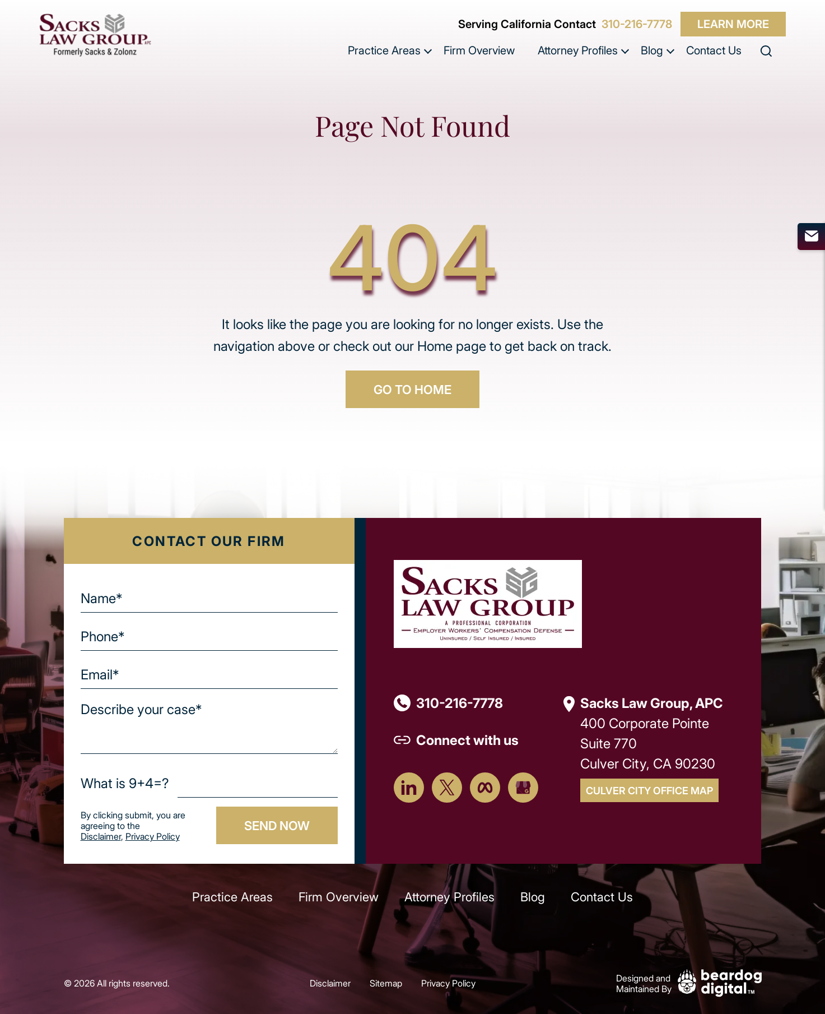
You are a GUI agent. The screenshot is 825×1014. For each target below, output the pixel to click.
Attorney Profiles (578, 50)
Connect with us (467, 739)
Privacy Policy (152, 836)
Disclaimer (101, 836)
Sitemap (386, 982)
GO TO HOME (412, 389)
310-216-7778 (637, 24)
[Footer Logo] (488, 602)
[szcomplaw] (95, 35)
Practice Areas (384, 50)
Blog (652, 50)
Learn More (733, 24)
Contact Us (714, 50)
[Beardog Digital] (720, 981)
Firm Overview (479, 50)
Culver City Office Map (649, 790)
